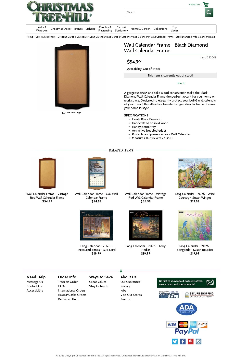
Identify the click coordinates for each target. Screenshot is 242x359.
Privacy (125, 286)
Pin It (181, 83)
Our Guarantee (131, 282)
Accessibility (35, 290)
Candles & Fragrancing (105, 28)
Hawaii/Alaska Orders (72, 295)
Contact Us (34, 286)
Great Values (98, 282)
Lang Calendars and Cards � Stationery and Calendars (119, 36)
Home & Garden (140, 28)
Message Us (35, 282)
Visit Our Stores (131, 295)
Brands (78, 28)
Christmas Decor (61, 28)
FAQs (61, 286)
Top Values (175, 28)
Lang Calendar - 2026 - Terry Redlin (146, 248)
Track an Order (68, 282)
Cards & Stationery (121, 28)
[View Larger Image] (72, 76)
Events (125, 299)
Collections (161, 28)
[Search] (165, 12)
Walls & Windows (42, 28)
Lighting (90, 28)
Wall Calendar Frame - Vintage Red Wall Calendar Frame (47, 195)
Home (30, 36)
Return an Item (68, 299)
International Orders (71, 290)
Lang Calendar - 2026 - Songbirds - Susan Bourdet (195, 248)
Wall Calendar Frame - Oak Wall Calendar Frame (96, 195)
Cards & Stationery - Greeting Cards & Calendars (61, 36)
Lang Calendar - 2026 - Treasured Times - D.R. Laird (96, 248)
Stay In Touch (98, 286)
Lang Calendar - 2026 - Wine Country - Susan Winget (195, 195)
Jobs (123, 290)
